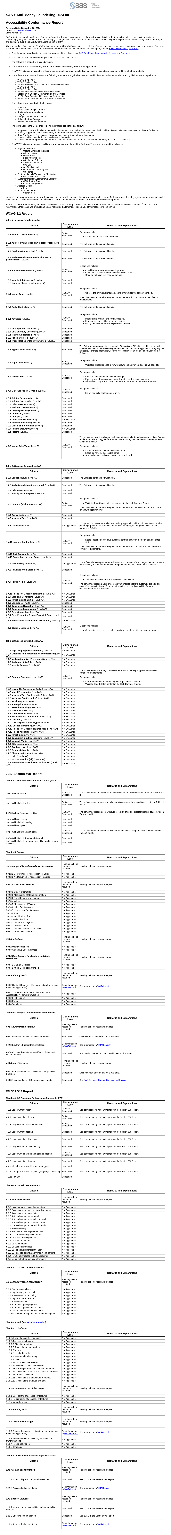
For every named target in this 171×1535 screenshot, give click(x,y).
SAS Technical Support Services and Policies (105, 1080)
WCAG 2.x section (36, 1322)
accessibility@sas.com (25, 30)
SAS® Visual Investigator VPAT (123, 48)
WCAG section (71, 987)
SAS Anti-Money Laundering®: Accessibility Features (104, 53)
